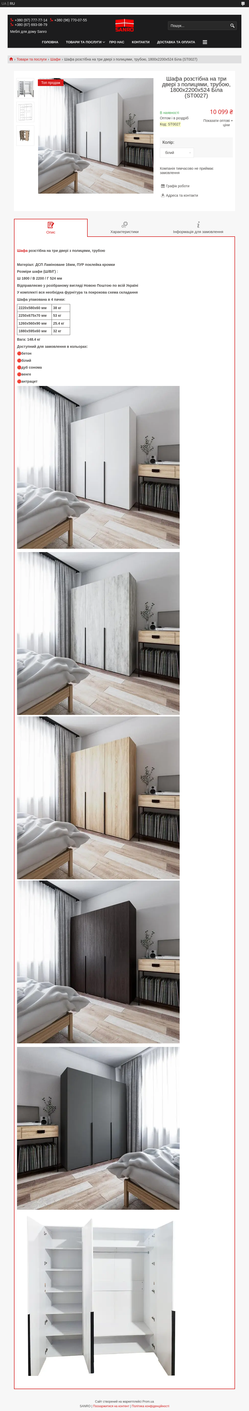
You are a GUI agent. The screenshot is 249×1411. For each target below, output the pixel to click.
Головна (50, 42)
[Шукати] (232, 26)
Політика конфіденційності (150, 1406)
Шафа (22, 251)
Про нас (116, 42)
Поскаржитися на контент (111, 1406)
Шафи (55, 59)
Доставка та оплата (176, 42)
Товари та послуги (84, 42)
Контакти (141, 42)
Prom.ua (148, 1401)
